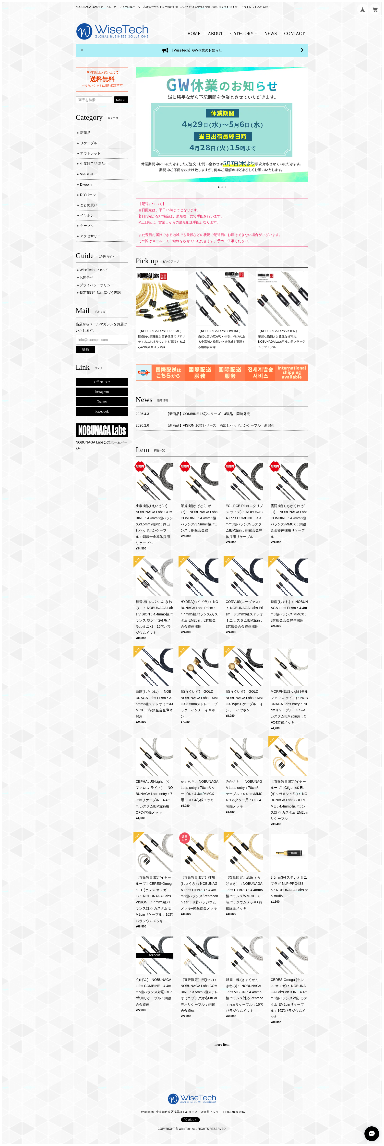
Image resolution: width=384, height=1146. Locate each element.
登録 (85, 349)
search (121, 100)
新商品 (85, 133)
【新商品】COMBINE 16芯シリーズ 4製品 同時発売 (208, 414)
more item (222, 1044)
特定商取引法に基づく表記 (100, 293)
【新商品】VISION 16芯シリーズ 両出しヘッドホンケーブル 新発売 (220, 425)
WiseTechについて (94, 270)
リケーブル (88, 143)
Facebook (101, 411)
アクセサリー (90, 236)
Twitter (102, 402)
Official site (102, 382)
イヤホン (87, 215)
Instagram (102, 392)
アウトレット (90, 153)
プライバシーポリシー (97, 285)
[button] (244, 33)
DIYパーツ (88, 195)
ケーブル (87, 226)
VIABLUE (87, 174)
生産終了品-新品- (93, 164)
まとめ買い (88, 205)
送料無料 (102, 79)
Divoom (86, 184)
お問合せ (86, 277)
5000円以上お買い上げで (101, 72)
